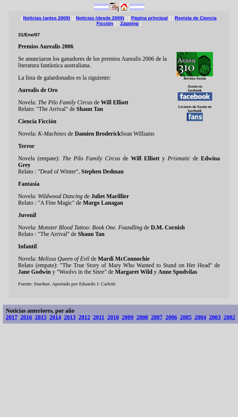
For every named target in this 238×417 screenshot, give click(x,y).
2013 (70, 317)
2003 (215, 317)
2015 (41, 317)
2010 (113, 317)
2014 (55, 317)
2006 (171, 317)
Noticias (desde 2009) (100, 18)
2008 (142, 317)
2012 (84, 317)
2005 (185, 317)
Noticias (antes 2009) (46, 18)
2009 (127, 317)
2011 (98, 317)
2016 (26, 317)
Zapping (129, 23)
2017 (11, 317)
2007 (156, 317)
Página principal (149, 18)
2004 (200, 317)
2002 (229, 317)
